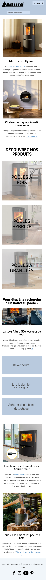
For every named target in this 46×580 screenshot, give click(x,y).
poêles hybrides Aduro (16, 66)
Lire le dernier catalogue (21, 386)
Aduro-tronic (19, 474)
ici (32, 349)
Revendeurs (21, 365)
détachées (21, 408)
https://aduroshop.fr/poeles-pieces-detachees (38, 411)
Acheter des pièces (21, 405)
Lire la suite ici (32, 136)
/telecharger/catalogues (38, 391)
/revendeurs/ (38, 370)
